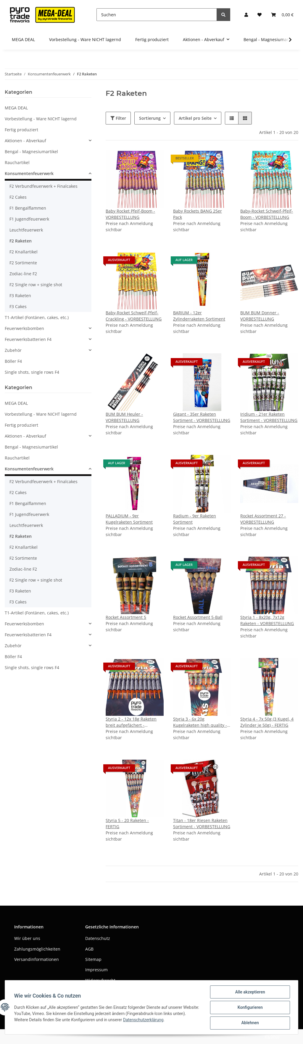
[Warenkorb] (282, 14)
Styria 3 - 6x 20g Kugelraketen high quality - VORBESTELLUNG (200, 722)
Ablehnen (249, 1023)
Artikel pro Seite (195, 118)
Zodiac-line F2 (23, 273)
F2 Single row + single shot (35, 284)
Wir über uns (27, 938)
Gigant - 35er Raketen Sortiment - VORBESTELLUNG (201, 417)
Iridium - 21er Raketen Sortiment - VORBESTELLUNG (268, 417)
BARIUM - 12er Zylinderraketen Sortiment (199, 316)
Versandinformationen (36, 959)
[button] (246, 14)
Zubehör (13, 350)
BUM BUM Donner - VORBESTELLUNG (259, 316)
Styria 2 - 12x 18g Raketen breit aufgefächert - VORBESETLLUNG (131, 722)
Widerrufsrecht (100, 980)
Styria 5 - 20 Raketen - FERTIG (127, 823)
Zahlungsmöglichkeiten (37, 949)
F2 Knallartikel (23, 252)
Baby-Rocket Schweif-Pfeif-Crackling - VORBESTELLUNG (134, 316)
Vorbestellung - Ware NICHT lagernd (41, 119)
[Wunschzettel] (259, 14)
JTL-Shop (272, 1036)
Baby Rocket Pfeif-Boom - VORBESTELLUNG (130, 214)
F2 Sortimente (23, 263)
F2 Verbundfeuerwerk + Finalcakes (43, 186)
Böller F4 (13, 361)
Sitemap (93, 959)
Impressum (96, 969)
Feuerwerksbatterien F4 (28, 339)
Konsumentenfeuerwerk (29, 173)
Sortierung (150, 118)
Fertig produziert (21, 129)
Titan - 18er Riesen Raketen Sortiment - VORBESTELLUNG (201, 823)
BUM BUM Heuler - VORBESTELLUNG (124, 417)
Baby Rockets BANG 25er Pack (197, 214)
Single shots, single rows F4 (32, 372)
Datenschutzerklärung (157, 1020)
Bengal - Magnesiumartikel (31, 151)
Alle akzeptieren (250, 992)
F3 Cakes (18, 306)
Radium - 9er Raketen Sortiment (194, 519)
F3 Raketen (20, 295)
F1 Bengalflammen (27, 208)
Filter (118, 118)
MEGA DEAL (16, 108)
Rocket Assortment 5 (126, 617)
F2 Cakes (18, 197)
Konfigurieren (249, 1007)
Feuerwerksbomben (24, 328)
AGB (89, 949)
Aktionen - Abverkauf (25, 140)
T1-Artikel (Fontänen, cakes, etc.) (37, 317)
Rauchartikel (17, 162)
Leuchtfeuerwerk (26, 230)
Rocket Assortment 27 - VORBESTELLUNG (263, 519)
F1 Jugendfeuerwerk (29, 219)
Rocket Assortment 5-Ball (198, 617)
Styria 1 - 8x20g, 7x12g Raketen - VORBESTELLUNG (267, 620)
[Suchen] (156, 14)
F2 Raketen (20, 241)
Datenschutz (97, 938)
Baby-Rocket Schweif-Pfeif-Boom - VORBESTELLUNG (266, 214)
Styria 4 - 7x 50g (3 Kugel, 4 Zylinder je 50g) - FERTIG (267, 722)
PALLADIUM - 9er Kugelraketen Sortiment (129, 519)
